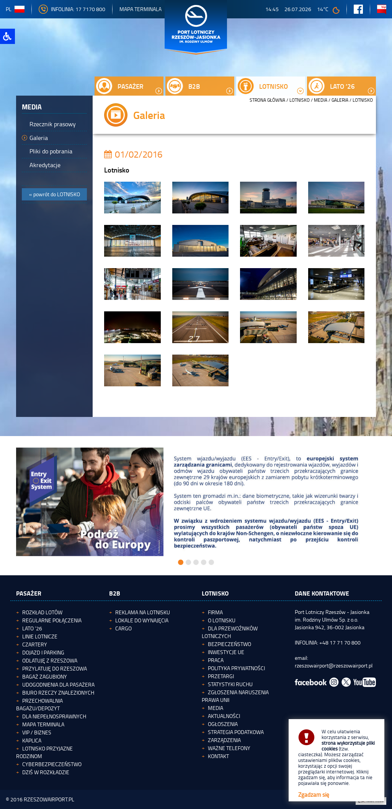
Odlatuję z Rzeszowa (49, 660)
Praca (216, 660)
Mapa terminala (43, 724)
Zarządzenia (224, 740)
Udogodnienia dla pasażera (58, 684)
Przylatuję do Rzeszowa (54, 668)
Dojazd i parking (43, 652)
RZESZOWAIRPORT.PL (49, 799)
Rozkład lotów (42, 612)
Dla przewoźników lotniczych (230, 632)
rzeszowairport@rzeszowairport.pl (333, 665)
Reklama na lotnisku (142, 612)
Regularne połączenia (52, 620)
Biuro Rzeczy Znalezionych (58, 692)
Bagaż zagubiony (44, 676)
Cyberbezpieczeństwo (52, 764)
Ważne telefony (229, 748)
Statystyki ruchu (230, 684)
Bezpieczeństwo (229, 644)
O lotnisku (221, 620)
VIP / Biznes (36, 732)
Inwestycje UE (226, 652)
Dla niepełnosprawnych (54, 716)
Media (320, 100)
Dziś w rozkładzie (45, 772)
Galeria (340, 100)
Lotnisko (299, 100)
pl (15, 9)
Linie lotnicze (39, 636)
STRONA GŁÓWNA (267, 100)
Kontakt (218, 756)
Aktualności (224, 715)
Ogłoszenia (223, 724)
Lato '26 (32, 628)
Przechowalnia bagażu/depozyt (39, 704)
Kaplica (31, 740)
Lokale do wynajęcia (141, 620)
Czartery (34, 644)
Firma (215, 612)
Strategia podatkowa (236, 732)
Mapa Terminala (140, 9)
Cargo (123, 628)
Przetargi (221, 676)
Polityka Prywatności (236, 668)
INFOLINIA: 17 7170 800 (72, 9)
